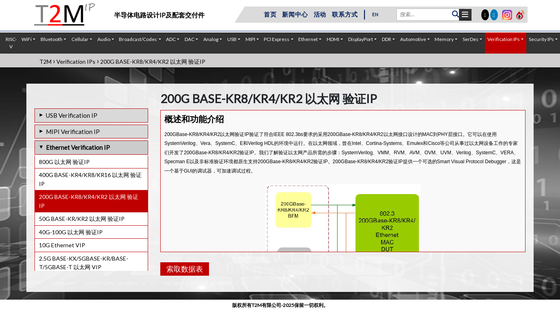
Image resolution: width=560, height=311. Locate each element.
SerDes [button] (470, 39)
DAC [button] (189, 39)
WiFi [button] (27, 39)
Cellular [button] (79, 39)
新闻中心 (295, 14)
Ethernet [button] (308, 39)
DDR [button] (386, 39)
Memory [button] (444, 39)
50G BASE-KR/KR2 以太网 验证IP (82, 218)
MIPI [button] (250, 39)
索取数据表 (184, 268)
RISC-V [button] (11, 43)
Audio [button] (103, 39)
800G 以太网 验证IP (64, 161)
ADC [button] (171, 39)
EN (375, 14)
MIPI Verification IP (73, 131)
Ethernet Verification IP (78, 147)
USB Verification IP (71, 115)
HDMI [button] (333, 39)
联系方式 (345, 14)
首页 (270, 14)
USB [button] (232, 39)
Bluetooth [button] (51, 39)
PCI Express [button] (276, 39)
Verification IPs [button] (503, 39)
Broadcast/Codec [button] (138, 39)
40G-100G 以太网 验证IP (71, 232)
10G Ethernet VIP (62, 245)
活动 (320, 14)
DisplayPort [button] (360, 39)
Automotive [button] (413, 39)
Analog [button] (210, 39)
